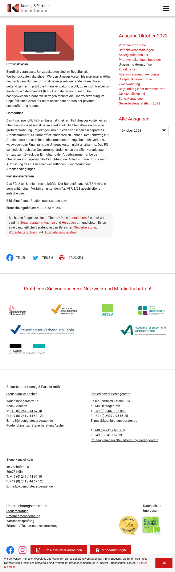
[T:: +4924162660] (109, 430)
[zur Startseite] (28, 7)
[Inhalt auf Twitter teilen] (43, 257)
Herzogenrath (71, 223)
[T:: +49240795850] (110, 411)
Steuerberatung (85, 227)
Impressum (151, 511)
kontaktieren (78, 218)
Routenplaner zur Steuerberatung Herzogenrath (124, 440)
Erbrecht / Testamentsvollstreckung (32, 526)
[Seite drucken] (71, 257)
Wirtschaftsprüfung (23, 232)
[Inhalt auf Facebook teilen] (17, 257)
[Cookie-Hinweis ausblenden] (163, 563)
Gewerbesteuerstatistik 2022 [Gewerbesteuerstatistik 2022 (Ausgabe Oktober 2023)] (139, 103)
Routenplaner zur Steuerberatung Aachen (35, 425)
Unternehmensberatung (61, 232)
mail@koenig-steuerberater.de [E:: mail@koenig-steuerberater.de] (31, 421)
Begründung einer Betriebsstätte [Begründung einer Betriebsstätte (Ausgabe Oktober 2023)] (142, 89)
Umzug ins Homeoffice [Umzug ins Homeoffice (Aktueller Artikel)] (135, 64)
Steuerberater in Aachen (37, 223)
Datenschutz (152, 506)
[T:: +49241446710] (26, 411)
